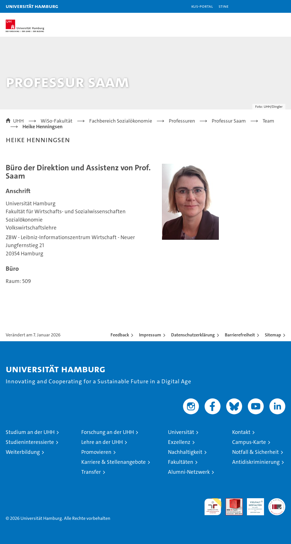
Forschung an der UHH (107, 432)
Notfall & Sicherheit (255, 452)
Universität (181, 432)
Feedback (120, 335)
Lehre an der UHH (102, 442)
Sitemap (273, 335)
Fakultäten (180, 462)
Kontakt (241, 432)
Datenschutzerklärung (193, 335)
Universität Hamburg (32, 6)
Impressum (150, 335)
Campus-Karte (249, 442)
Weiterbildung (23, 452)
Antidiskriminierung (256, 462)
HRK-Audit (252, 504)
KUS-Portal (202, 6)
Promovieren (96, 452)
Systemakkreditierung (276, 501)
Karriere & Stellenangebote (113, 462)
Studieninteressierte (30, 442)
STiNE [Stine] (223, 6)
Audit (231, 501)
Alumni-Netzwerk (189, 471)
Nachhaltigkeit (185, 452)
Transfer (91, 471)
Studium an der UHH (30, 432)
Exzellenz (179, 442)
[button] (269, 6)
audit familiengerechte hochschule (212, 506)
